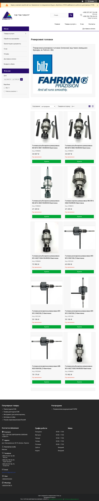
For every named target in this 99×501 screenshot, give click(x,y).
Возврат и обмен (9, 64)
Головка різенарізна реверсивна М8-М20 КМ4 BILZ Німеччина (46, 367)
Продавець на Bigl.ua (49, 497)
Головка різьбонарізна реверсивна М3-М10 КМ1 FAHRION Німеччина (45, 147)
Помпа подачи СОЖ (10, 409)
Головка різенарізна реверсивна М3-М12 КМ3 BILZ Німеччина (79, 312)
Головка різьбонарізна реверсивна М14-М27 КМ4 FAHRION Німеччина (45, 257)
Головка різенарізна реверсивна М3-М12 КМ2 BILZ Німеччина (46, 312)
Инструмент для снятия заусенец (14, 414)
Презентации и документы (12, 44)
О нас (82, 24)
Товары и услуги (70, 24)
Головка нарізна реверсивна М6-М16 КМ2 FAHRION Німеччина (79, 202)
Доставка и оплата (88, 28)
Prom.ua (59, 495)
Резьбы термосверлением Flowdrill (15, 420)
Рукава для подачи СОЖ (11, 412)
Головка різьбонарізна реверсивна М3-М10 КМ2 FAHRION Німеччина (78, 147)
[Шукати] (71, 15)
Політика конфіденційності (71, 499)
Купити (46, 161)
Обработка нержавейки (11, 38)
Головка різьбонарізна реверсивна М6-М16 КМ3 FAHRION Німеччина (45, 202)
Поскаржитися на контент (56, 499)
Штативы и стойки (9, 417)
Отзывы (6, 54)
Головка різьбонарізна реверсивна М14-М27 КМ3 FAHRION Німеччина (78, 367)
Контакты (92, 24)
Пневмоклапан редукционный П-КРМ (65, 409)
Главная (57, 24)
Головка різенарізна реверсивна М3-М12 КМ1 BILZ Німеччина (79, 257)
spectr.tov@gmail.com (9, 472)
